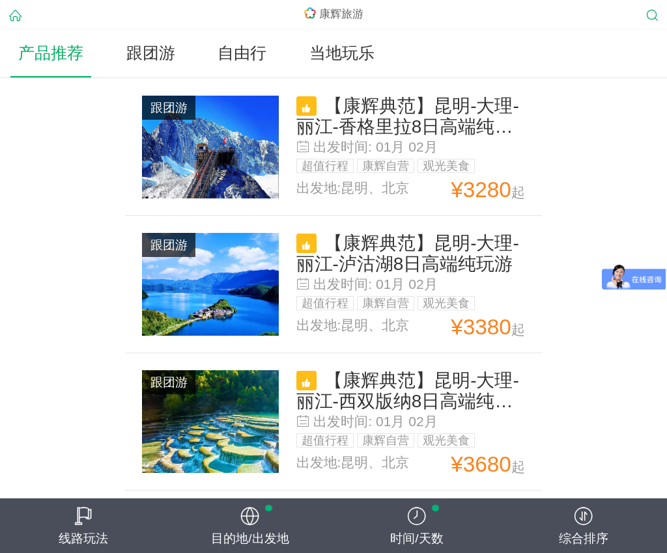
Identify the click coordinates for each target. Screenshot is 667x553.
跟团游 (150, 53)
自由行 (242, 53)
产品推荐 (50, 53)
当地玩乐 (342, 53)
